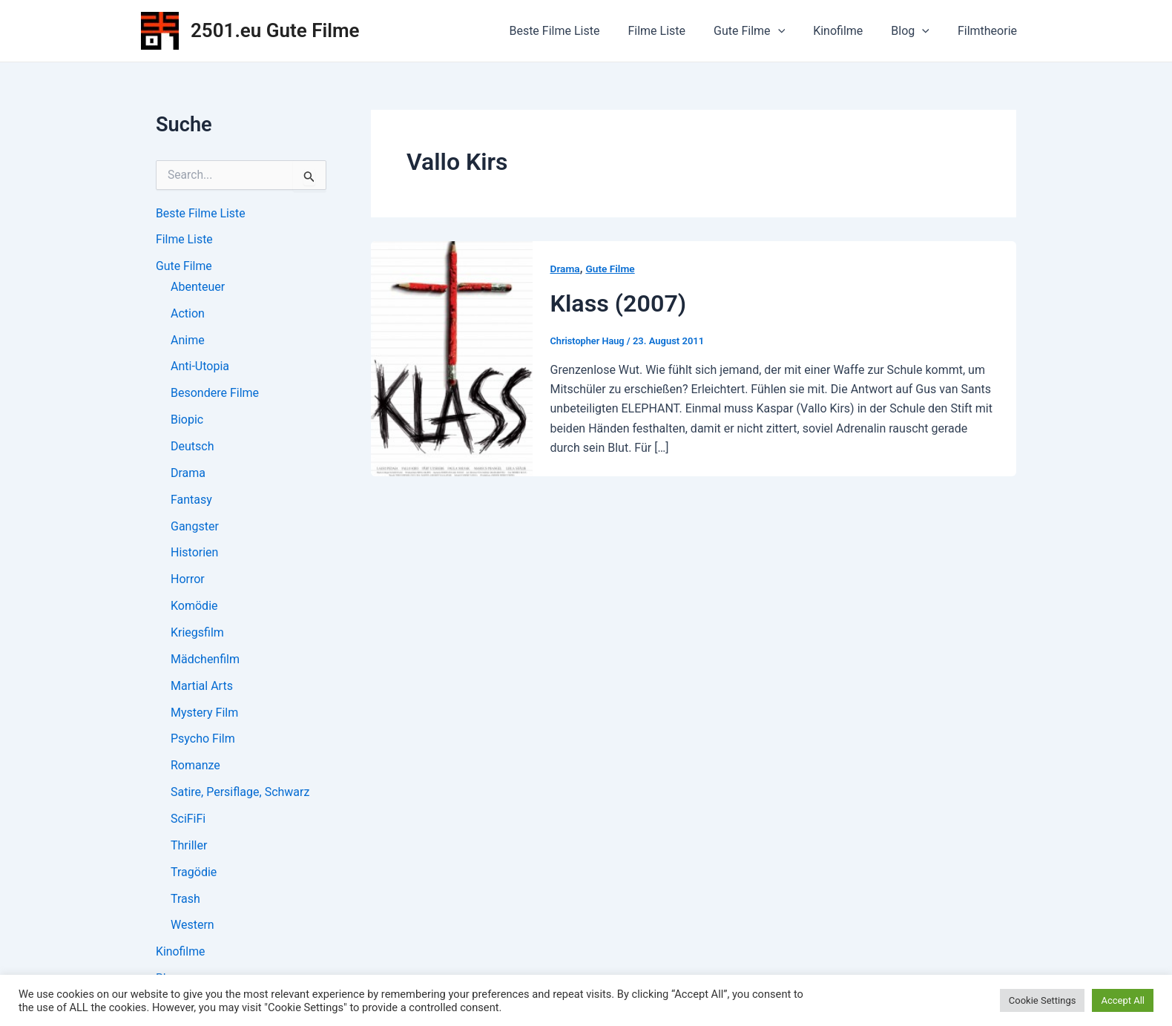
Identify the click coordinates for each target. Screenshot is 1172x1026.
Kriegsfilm (197, 635)
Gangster (195, 528)
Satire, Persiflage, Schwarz (240, 795)
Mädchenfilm (205, 661)
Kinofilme (849, 31)
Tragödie (194, 875)
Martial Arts (202, 688)
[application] (793, 31)
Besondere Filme (215, 394)
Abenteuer (198, 287)
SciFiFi (188, 822)
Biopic (187, 421)
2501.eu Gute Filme (275, 30)
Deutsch (192, 448)
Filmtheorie (989, 31)
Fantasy (191, 501)
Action (188, 314)
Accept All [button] (1123, 1000)
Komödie (194, 608)
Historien (194, 554)
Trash (185, 902)
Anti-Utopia (200, 368)
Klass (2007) (620, 303)
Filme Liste (676, 31)
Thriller (189, 848)
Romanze (195, 768)
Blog (917, 31)
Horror (188, 581)
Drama (188, 474)
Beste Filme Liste (578, 31)
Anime (188, 341)
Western (192, 928)
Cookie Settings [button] (1042, 1000)
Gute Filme (764, 31)
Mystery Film (204, 715)
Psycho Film (203, 741)
